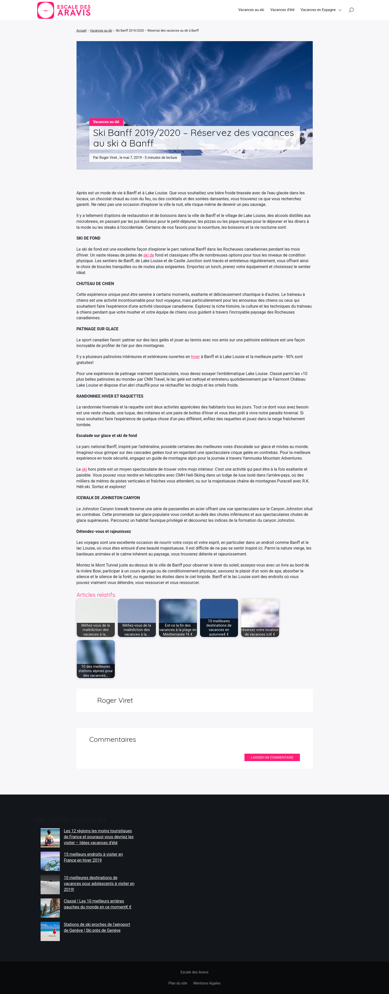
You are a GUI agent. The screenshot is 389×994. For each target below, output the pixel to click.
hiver (195, 356)
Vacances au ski (251, 10)
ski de (148, 255)
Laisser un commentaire (272, 757)
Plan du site (177, 983)
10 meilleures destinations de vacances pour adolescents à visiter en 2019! (99, 883)
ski (84, 469)
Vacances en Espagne (318, 10)
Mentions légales (207, 983)
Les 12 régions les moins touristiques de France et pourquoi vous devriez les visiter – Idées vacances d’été (99, 836)
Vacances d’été (282, 10)
